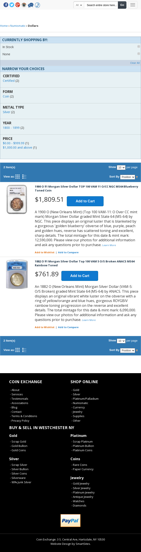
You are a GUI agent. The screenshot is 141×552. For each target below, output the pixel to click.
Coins (75, 458)
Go (122, 5)
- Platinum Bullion (82, 446)
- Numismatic (79, 403)
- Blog (13, 407)
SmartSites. (83, 544)
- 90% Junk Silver (20, 482)
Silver (6, 112)
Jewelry (77, 477)
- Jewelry (76, 412)
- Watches (77, 501)
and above (17, 147)
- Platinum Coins (81, 450)
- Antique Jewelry (82, 497)
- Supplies (77, 416)
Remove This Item (139, 46)
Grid (17, 176)
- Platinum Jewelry (83, 492)
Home (4, 26)
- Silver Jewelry (81, 488)
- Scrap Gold (18, 441)
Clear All (135, 62)
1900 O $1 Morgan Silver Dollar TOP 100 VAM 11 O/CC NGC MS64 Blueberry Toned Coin (86, 188)
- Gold (75, 390)
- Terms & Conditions (23, 416)
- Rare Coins (79, 465)
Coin (6, 96)
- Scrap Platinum (82, 441)
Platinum (78, 435)
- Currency (78, 407)
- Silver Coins (18, 473)
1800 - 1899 (11, 128)
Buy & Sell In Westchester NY (41, 427)
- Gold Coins (18, 450)
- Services (16, 394)
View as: (9, 176)
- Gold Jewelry (80, 483)
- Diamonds (78, 505)
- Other (76, 421)
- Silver (75, 394)
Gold (13, 435)
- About (14, 390)
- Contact (16, 412)
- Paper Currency (82, 469)
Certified (9, 81)
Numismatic (17, 26)
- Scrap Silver (18, 465)
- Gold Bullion (18, 446)
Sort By (114, 176)
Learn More (109, 245)
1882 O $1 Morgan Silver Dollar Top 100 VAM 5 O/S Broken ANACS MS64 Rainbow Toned (84, 263)
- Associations (19, 403)
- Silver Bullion (19, 469)
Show (112, 167)
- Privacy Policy (19, 421)
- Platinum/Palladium (85, 399)
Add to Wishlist (44, 252)
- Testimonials (19, 399)
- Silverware (18, 478)
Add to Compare (68, 252)
